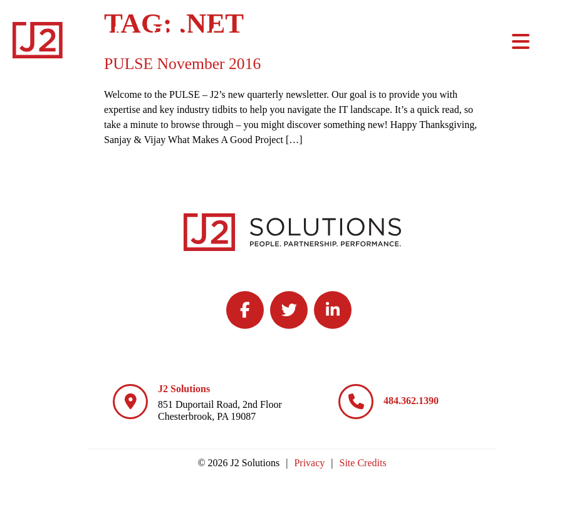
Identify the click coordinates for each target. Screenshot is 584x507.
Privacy (309, 462)
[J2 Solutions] (130, 401)
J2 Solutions (184, 388)
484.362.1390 (411, 400)
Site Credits (363, 462)
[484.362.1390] (355, 401)
